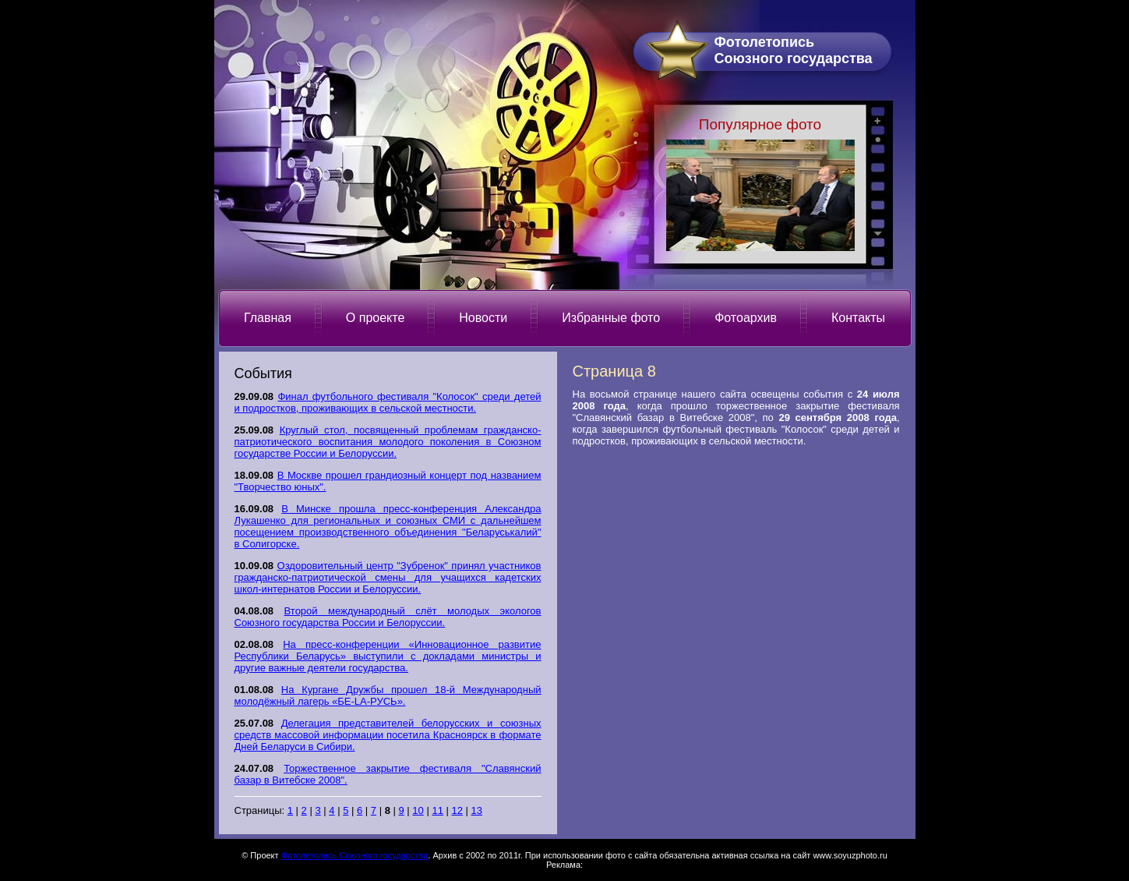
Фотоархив (745, 317)
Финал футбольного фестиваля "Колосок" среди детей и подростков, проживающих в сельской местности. (388, 402)
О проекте (375, 317)
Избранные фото (611, 317)
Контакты (858, 317)
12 (457, 810)
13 (476, 810)
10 (417, 810)
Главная (267, 317)
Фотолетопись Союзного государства (355, 855)
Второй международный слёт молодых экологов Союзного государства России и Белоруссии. (388, 616)
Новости (483, 317)
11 (437, 810)
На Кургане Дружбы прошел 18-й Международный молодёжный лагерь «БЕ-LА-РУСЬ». (388, 695)
